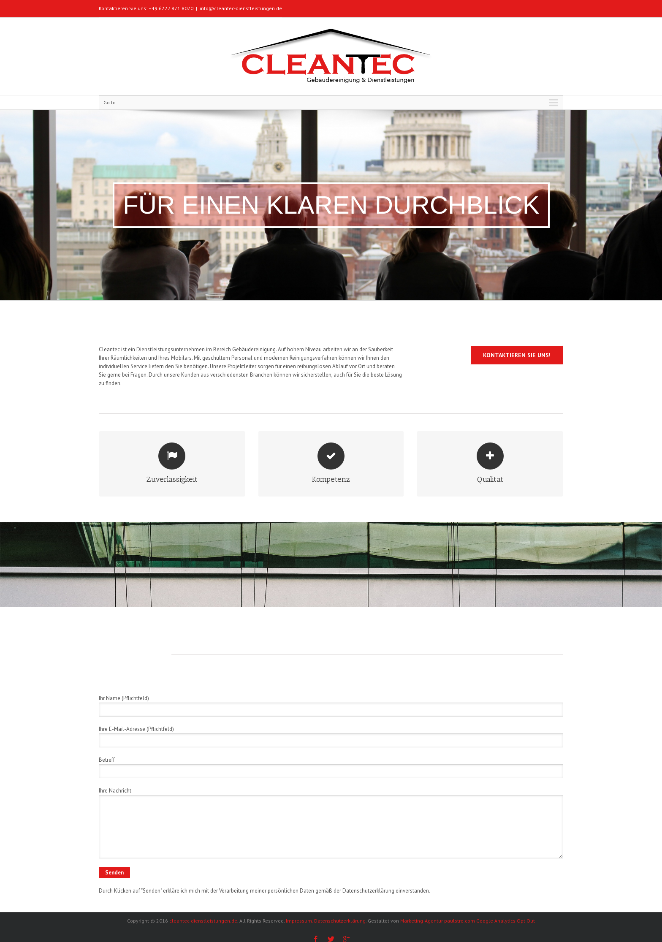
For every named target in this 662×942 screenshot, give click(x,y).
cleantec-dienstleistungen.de (203, 921)
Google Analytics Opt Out (505, 921)
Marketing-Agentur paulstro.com (437, 921)
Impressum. (299, 921)
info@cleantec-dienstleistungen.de (241, 8)
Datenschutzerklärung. (340, 921)
